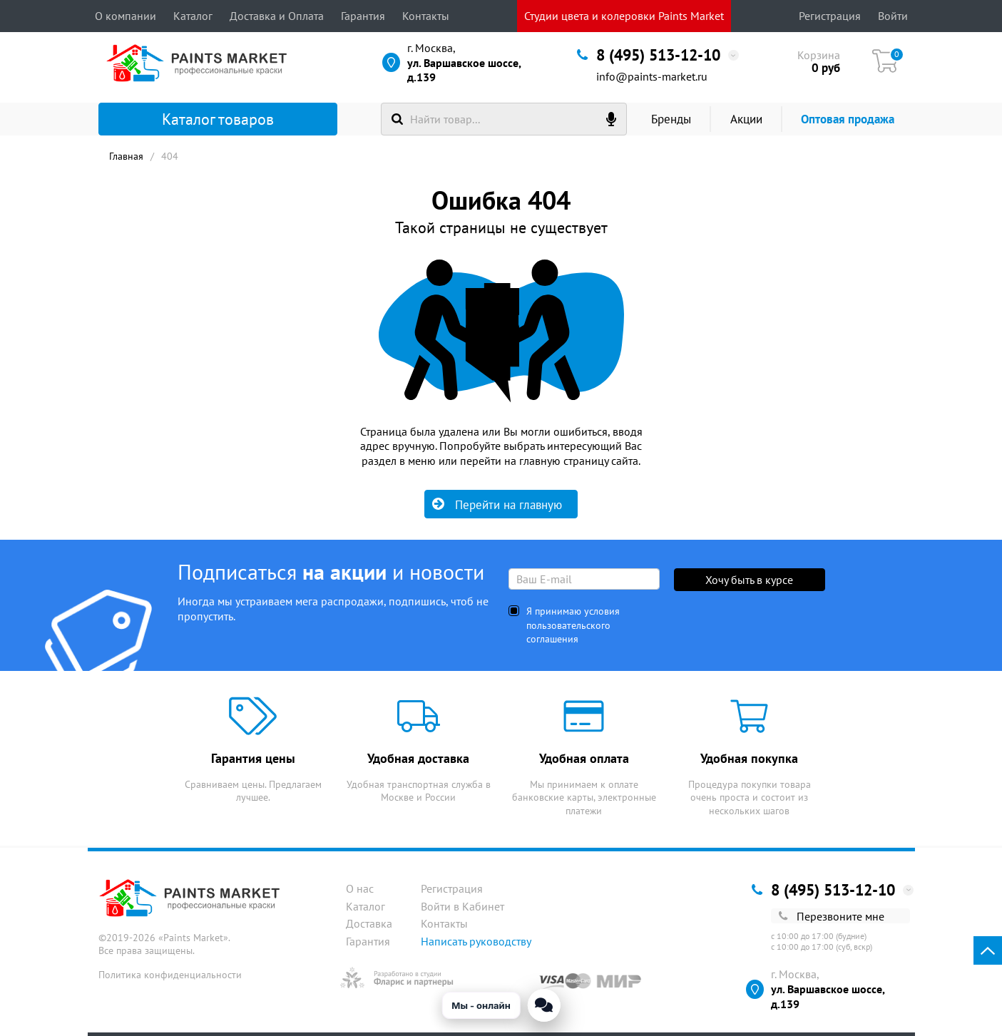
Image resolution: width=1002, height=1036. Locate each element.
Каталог (193, 16)
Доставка (369, 923)
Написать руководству (476, 941)
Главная (126, 156)
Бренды (671, 119)
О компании (125, 16)
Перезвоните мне (831, 916)
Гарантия (363, 16)
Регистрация (830, 16)
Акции (746, 119)
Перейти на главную (497, 505)
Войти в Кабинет (462, 906)
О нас (360, 888)
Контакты (425, 16)
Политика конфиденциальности (170, 974)
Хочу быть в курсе (749, 580)
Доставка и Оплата (277, 16)
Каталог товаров (193, 119)
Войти (893, 16)
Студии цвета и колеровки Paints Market (624, 16)
